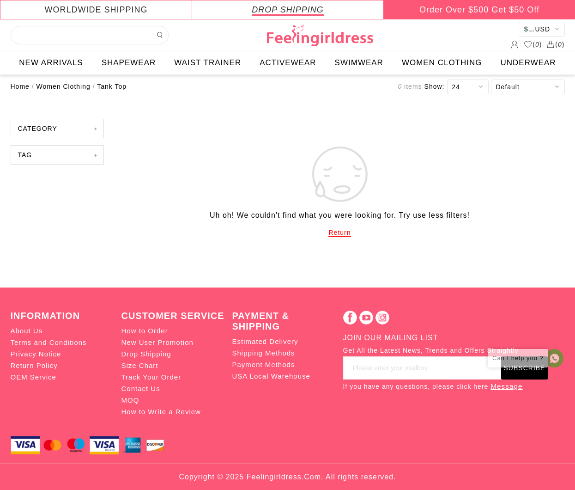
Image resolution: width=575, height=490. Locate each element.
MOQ (130, 400)
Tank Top (112, 86)
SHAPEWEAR (129, 62)
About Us (27, 331)
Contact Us (140, 388)
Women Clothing (63, 86)
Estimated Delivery (265, 341)
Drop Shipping (146, 354)
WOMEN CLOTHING (442, 62)
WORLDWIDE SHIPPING (95, 9)
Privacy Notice (36, 354)
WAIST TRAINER (207, 62)
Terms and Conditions (49, 342)
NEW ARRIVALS (51, 62)
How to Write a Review (161, 412)
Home (20, 86)
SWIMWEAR (359, 62)
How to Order (144, 331)
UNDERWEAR (528, 62)
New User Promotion (157, 342)
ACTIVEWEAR (288, 62)
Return (339, 232)
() (533, 44)
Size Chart (139, 365)
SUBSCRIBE (524, 368)
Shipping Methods (263, 353)
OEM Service (33, 377)
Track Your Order (151, 377)
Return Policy (34, 365)
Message (506, 386)
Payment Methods (263, 364)
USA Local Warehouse (271, 376)
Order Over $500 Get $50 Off (479, 9)
